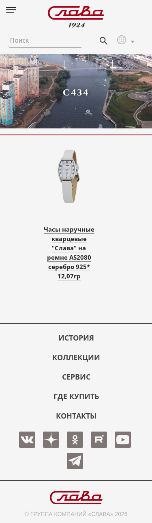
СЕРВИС (76, 376)
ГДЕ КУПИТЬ (76, 396)
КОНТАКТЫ (76, 415)
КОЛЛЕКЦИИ (76, 357)
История (76, 337)
